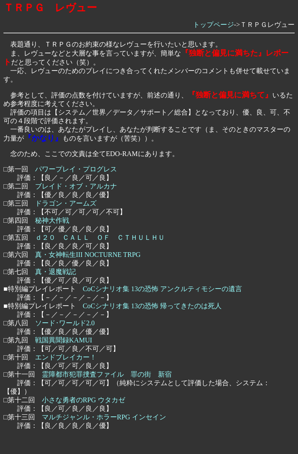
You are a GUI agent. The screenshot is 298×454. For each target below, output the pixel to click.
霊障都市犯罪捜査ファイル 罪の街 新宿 (107, 374)
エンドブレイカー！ (65, 357)
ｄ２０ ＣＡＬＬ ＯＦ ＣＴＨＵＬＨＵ (100, 237)
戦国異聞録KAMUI (63, 340)
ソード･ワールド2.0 (65, 323)
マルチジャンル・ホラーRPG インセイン (104, 417)
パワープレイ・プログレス (76, 169)
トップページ (213, 24)
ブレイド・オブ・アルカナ (76, 186)
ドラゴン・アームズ (65, 203)
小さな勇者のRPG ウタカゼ (83, 400)
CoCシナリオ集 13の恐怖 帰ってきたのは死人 (152, 306)
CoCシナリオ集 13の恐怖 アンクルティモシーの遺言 (162, 288)
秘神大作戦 (52, 220)
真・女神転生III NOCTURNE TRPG (88, 254)
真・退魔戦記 (55, 271)
